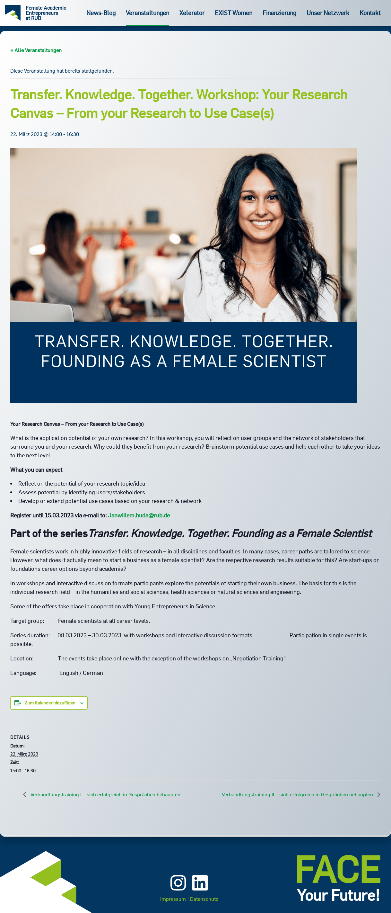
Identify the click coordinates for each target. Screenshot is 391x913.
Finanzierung (279, 13)
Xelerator (191, 13)
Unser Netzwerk (328, 13)
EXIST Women (233, 13)
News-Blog (101, 13)
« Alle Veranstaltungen (36, 50)
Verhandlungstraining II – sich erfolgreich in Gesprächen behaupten (298, 794)
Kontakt (370, 13)
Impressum (173, 899)
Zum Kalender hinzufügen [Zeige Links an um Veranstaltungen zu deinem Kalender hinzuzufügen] (50, 703)
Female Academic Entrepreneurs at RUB (46, 12)
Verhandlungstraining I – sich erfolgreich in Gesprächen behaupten (104, 794)
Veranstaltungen (147, 13)
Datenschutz (204, 899)
